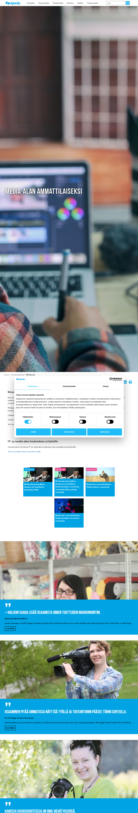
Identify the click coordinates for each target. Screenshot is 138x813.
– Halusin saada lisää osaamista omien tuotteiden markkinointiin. (53, 612)
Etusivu (7, 374)
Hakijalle (31, 3)
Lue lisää (10, 628)
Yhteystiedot (92, 3)
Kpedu (80, 3)
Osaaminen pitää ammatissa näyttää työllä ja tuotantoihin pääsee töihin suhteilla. (66, 712)
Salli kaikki (104, 432)
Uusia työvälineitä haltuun (16, 618)
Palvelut (70, 3)
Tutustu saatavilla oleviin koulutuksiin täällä (24, 451)
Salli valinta (69, 432)
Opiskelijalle (43, 3)
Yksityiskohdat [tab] (68, 386)
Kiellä (33, 432)
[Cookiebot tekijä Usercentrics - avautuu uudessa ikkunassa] (111, 379)
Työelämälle (58, 3)
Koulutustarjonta (18, 374)
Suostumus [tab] (33, 386)
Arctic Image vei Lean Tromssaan (19, 718)
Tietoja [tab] (106, 386)
